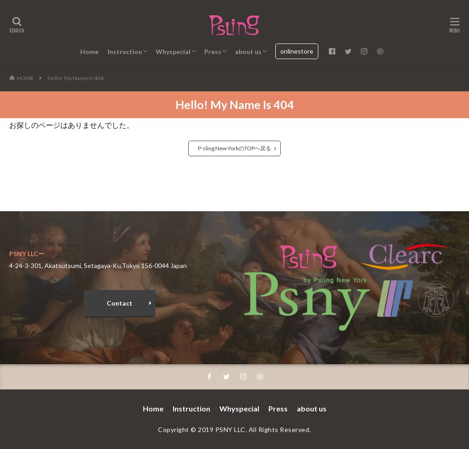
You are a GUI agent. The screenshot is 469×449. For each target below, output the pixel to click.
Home (89, 51)
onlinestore (296, 51)
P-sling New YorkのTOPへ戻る (234, 148)
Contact (119, 303)
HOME (25, 78)
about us (248, 51)
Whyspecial (173, 51)
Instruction (125, 51)
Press (212, 51)
